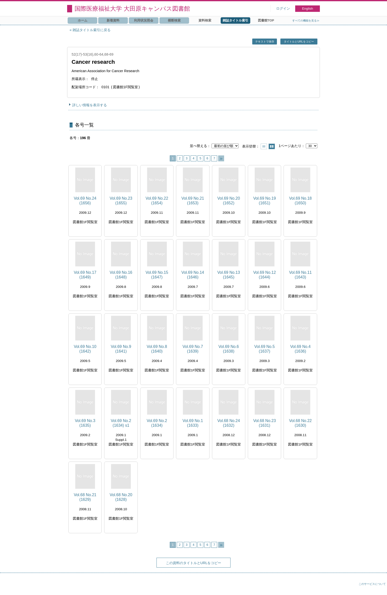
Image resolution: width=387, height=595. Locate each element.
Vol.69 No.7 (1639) (193, 348)
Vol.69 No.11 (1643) (300, 274)
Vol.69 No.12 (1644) (264, 274)
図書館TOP (266, 20)
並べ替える (198, 146)
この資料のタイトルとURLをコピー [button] (193, 563)
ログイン (283, 8)
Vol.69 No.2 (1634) (157, 423)
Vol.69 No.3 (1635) (85, 423)
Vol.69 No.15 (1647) (157, 274)
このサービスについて (372, 583)
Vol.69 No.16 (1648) (121, 274)
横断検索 (174, 20)
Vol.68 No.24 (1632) (228, 423)
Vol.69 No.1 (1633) (193, 423)
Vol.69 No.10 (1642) (85, 348)
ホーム (82, 20)
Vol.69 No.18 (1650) (300, 200)
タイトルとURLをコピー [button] (299, 41)
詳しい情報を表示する (89, 105)
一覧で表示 (264, 146)
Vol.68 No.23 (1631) (264, 423)
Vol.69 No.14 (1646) (192, 274)
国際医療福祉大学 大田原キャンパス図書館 (132, 8)
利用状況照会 (143, 20)
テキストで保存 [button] (264, 41)
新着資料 (113, 20)
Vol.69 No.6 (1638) (228, 348)
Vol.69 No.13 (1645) (228, 274)
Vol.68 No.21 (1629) (85, 497)
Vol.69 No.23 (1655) (121, 200)
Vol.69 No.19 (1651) (264, 200)
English (307, 8)
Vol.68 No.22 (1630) (300, 423)
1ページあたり (290, 146)
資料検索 (204, 20)
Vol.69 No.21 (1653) (192, 200)
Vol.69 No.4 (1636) (300, 348)
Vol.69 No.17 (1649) (85, 274)
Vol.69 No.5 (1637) (264, 348)
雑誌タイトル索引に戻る (92, 30)
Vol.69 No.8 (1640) (157, 348)
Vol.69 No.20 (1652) (228, 200)
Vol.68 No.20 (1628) (121, 497)
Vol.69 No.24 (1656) (85, 200)
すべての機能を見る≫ (305, 20)
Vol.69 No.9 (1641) (121, 348)
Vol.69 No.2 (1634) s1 (121, 423)
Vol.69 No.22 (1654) (157, 200)
